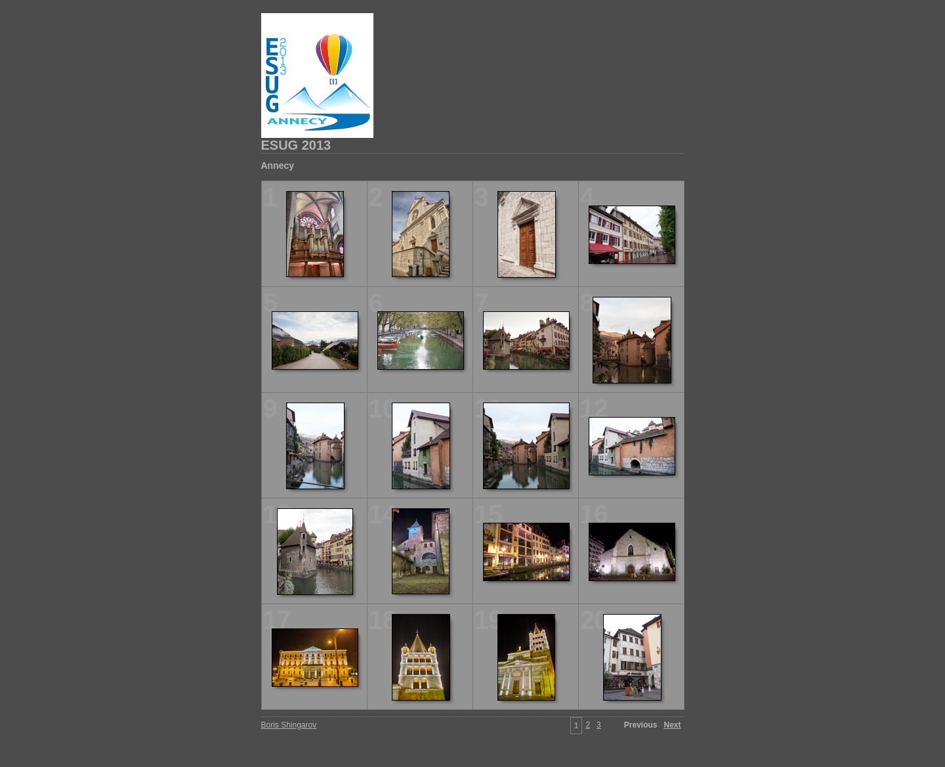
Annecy (278, 165)
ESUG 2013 (296, 145)
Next (672, 725)
